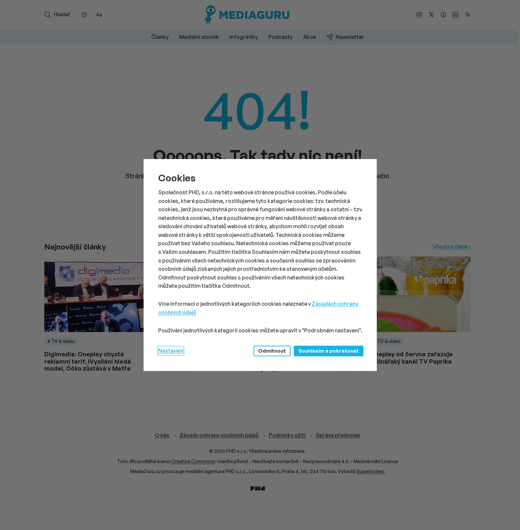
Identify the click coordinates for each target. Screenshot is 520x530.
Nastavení (171, 350)
